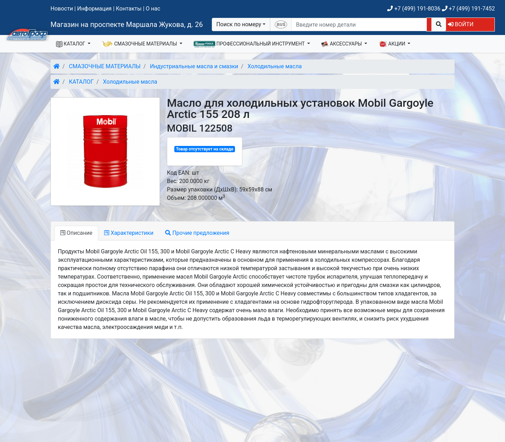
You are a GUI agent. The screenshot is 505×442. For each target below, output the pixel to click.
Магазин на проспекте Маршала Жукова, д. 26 (126, 24)
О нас (153, 8)
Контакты (128, 8)
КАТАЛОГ (71, 44)
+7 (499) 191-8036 (413, 8)
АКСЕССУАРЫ (342, 44)
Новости (61, 8)
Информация (94, 8)
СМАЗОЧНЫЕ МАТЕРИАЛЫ (140, 44)
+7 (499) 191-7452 (468, 8)
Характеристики (128, 233)
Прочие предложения (197, 233)
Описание (76, 233)
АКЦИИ (392, 44)
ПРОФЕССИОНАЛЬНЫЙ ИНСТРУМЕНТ (250, 44)
